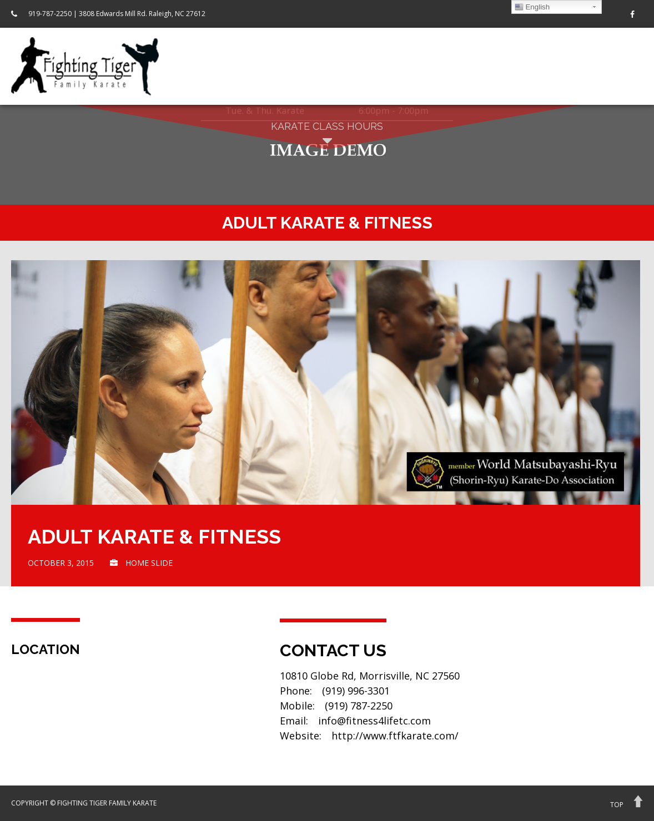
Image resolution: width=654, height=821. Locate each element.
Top (616, 804)
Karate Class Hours (327, 134)
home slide (149, 563)
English (532, 7)
